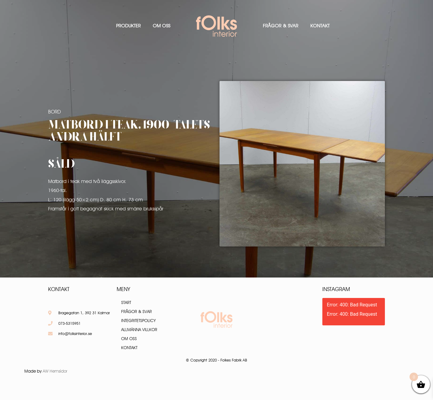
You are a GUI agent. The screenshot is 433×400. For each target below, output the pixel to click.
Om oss (161, 26)
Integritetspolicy (138, 320)
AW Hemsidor (55, 371)
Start (126, 302)
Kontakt (320, 26)
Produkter (128, 26)
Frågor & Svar (280, 26)
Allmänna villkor (139, 329)
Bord (54, 112)
